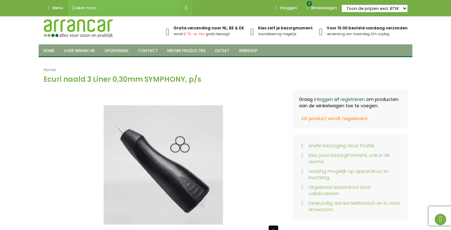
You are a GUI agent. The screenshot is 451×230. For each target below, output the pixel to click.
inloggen (323, 99)
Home (49, 70)
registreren (352, 99)
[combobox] (124, 8)
